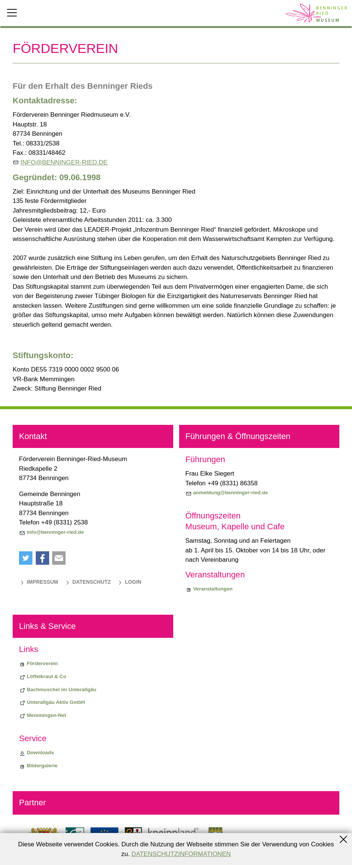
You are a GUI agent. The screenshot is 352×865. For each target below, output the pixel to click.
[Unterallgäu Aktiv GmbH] (52, 702)
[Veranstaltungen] (209, 589)
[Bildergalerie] (38, 766)
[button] (25, 558)
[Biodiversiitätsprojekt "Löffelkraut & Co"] (42, 676)
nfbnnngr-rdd (64, 162)
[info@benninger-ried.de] (51, 532)
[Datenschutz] (87, 582)
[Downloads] (36, 753)
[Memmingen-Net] (42, 715)
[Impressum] (38, 582)
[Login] (129, 582)
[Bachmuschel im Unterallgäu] (57, 690)
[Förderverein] (38, 663)
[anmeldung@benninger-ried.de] (226, 493)
